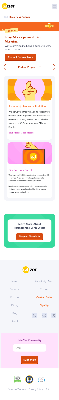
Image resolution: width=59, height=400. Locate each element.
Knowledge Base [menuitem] (44, 281)
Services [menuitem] (14, 289)
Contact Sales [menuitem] (44, 297)
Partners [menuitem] (14, 297)
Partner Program (27, 66)
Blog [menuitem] (14, 313)
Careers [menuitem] (44, 289)
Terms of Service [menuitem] (17, 389)
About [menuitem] (14, 320)
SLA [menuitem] (48, 389)
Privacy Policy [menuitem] (36, 389)
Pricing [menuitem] (14, 305)
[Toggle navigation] (54, 6)
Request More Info (29, 236)
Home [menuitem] (14, 281)
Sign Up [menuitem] (44, 305)
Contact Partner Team (20, 56)
